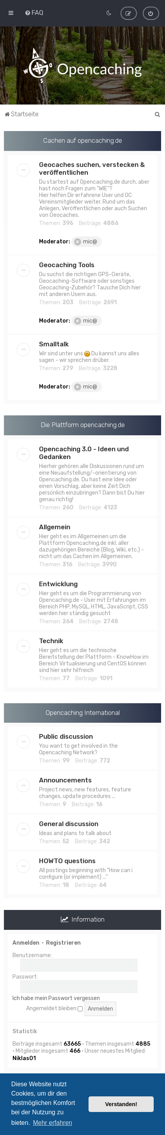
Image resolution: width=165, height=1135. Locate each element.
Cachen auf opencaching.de (82, 140)
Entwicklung (58, 583)
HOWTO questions (67, 861)
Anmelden (25, 942)
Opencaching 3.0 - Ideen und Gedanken (84, 452)
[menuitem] (34, 12)
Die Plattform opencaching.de (83, 424)
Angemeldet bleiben (54, 1008)
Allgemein (54, 526)
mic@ (85, 241)
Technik (51, 640)
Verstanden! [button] (121, 1104)
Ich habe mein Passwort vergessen (56, 998)
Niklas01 (24, 1058)
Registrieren (63, 942)
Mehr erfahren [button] (52, 1122)
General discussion (68, 824)
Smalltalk (54, 344)
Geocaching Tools (66, 264)
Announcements (65, 780)
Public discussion (66, 736)
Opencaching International (83, 712)
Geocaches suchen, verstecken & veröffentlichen (92, 168)
